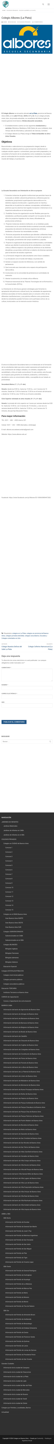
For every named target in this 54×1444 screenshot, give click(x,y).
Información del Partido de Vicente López (19, 1262)
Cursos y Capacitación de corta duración (17, 1001)
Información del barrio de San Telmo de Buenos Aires (21, 1147)
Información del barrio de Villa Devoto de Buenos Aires (21, 1165)
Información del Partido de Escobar (17, 1222)
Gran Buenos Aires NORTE (14, 918)
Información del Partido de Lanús (16, 1346)
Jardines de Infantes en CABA (13, 830)
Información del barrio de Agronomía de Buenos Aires (21, 1010)
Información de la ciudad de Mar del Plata (17, 1385)
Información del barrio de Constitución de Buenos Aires (22, 1054)
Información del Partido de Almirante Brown (20, 1315)
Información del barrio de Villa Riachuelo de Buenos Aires (22, 1200)
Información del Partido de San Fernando (19, 1240)
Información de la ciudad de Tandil (15, 1399)
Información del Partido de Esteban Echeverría (21, 1328)
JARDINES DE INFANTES (10, 822)
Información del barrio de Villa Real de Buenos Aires (21, 1196)
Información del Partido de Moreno (17, 1297)
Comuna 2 (8, 852)
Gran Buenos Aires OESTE (14, 923)
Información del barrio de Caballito (15, 1036)
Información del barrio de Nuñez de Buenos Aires (20, 1094)
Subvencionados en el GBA (14, 940)
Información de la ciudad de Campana (16, 1368)
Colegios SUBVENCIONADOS (13, 932)
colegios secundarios (32, 636)
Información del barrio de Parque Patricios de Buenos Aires (23, 1116)
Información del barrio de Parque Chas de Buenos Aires (22, 1112)
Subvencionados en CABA (14, 936)
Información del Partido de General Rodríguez (20, 1271)
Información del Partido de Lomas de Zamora (20, 1350)
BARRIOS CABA (7, 1005)
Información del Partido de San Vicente (18, 1359)
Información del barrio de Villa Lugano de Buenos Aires (22, 1178)
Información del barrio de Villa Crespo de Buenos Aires (21, 1161)
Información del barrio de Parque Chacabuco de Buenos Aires (24, 1107)
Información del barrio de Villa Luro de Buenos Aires (21, 1183)
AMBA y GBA (6, 1214)
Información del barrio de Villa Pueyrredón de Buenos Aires (23, 1187)
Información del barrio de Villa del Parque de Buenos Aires (23, 1169)
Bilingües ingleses (11, 949)
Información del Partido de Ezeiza (16, 1332)
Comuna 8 (8, 879)
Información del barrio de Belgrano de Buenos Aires (20, 1027)
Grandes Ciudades (8, 1364)
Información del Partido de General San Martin (21, 1227)
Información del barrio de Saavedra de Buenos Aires (21, 1134)
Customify (40, 1438)
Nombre (5, 685)
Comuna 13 (9, 901)
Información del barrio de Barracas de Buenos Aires (20, 1023)
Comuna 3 (8, 856)
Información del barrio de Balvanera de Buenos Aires (21, 1018)
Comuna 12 (9, 896)
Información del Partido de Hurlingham (18, 1275)
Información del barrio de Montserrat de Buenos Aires (21, 1085)
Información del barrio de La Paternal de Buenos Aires (21, 1072)
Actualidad (5, 1412)
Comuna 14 (9, 905)
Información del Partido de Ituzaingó (17, 1279)
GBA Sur (6, 1310)
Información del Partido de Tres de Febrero (19, 1306)
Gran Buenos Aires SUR (13, 927)
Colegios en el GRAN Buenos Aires (15, 914)
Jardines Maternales (10, 826)
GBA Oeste (7, 1266)
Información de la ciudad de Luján (14, 1381)
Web (3, 702)
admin (4, 22)
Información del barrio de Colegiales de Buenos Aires (21, 1049)
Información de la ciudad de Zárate (15, 1403)
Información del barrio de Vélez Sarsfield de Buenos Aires (22, 1152)
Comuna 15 (9, 910)
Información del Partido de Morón (16, 1302)
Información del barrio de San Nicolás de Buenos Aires (21, 1143)
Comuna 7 (8, 874)
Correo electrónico (9, 693)
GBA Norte (7, 1218)
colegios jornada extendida (15, 636)
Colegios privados (12, 10)
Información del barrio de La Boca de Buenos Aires (20, 1067)
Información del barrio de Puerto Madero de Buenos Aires (23, 1121)
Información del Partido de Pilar (16, 1253)
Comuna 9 (8, 883)
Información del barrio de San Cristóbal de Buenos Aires (22, 1138)
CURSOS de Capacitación (10, 997)
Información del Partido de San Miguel (18, 1249)
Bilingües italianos (11, 962)
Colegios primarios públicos (12, 979)
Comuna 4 (8, 861)
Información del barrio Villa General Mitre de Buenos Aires (23, 1174)
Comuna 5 (8, 865)
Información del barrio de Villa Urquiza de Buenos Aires (22, 1209)
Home (4, 10)
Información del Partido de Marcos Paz (18, 1288)
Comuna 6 (8, 870)
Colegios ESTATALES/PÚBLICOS (13, 971)
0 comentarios (37, 22)
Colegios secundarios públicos (13, 984)
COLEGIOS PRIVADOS (9, 839)
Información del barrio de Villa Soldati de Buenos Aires (21, 1205)
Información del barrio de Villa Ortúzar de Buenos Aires (22, 1192)
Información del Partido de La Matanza (18, 1284)
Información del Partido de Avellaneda (18, 1319)
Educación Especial (10, 966)
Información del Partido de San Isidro (18, 1244)
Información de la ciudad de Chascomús (17, 1372)
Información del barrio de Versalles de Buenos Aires (21, 1156)
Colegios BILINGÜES (10, 945)
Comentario (6, 667)
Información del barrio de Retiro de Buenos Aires (19, 1129)
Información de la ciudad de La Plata (15, 1376)
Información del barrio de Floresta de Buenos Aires (20, 1063)
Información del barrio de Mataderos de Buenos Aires (21, 1081)
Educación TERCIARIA (9, 988)
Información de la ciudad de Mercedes (16, 1390)
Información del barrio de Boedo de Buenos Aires (20, 1032)
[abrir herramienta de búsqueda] (43, 4)
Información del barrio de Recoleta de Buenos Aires (20, 1125)
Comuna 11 (9, 892)
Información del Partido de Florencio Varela (20, 1337)
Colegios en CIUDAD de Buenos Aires (16, 843)
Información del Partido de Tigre (16, 1258)
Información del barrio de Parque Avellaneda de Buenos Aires (24, 1103)
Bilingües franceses (12, 953)
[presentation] (16, 714)
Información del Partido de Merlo (16, 1293)
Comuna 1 (8, 848)
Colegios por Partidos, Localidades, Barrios (16, 1408)
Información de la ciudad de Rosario (15, 1394)
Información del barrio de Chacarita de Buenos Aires (21, 1041)
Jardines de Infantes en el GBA (13, 835)
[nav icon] (49, 4)
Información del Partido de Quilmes (17, 1341)
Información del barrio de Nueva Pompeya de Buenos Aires (23, 1089)
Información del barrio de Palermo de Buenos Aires (20, 1098)
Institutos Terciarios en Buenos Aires (15, 992)
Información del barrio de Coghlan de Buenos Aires (20, 1045)
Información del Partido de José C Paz (18, 1231)
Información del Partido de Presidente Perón (20, 1355)
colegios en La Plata (19, 633)
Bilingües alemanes (12, 958)
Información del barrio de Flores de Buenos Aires (20, 1058)
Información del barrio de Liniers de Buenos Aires (20, 1076)
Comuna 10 (9, 887)
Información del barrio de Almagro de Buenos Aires (20, 1014)
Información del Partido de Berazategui (18, 1324)
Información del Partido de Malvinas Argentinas (21, 1235)
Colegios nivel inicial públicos (13, 975)
